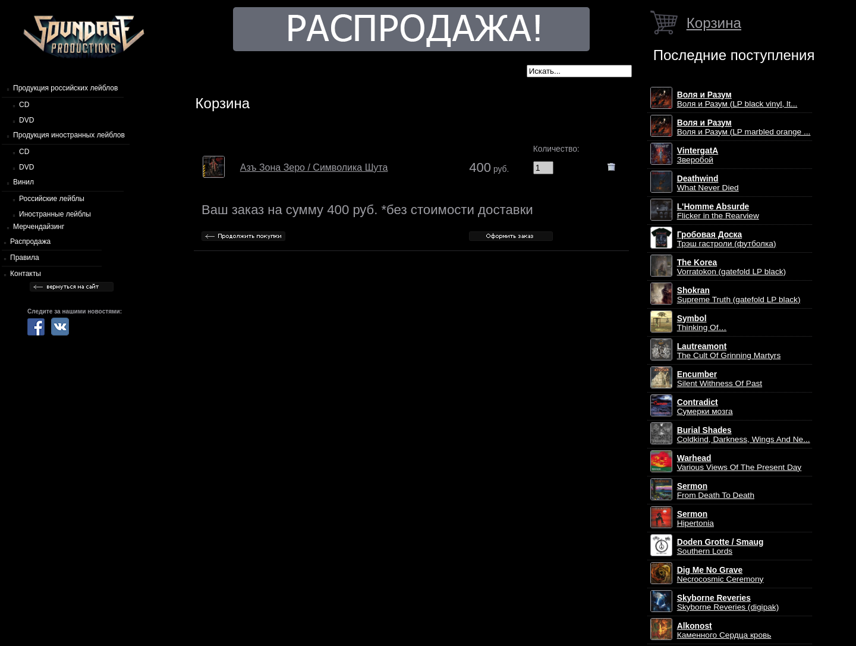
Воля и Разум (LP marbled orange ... (744, 127)
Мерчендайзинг (38, 226)
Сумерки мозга (705, 407)
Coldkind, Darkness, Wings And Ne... (743, 435)
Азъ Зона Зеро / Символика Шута (314, 167)
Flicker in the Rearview (718, 211)
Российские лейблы (51, 199)
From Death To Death (715, 491)
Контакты (25, 273)
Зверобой (698, 155)
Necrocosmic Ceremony (720, 575)
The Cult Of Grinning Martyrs (729, 351)
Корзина (714, 23)
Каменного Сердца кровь (724, 630)
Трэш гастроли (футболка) (726, 239)
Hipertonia (695, 519)
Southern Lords (720, 547)
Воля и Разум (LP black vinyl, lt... (737, 99)
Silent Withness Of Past (719, 379)
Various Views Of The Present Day (739, 463)
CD (24, 105)
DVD (26, 120)
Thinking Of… (702, 323)
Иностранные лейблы (55, 214)
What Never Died (708, 183)
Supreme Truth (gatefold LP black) (739, 295)
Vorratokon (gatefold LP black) (731, 267)
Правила (24, 257)
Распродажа (30, 241)
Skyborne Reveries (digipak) (728, 602)
